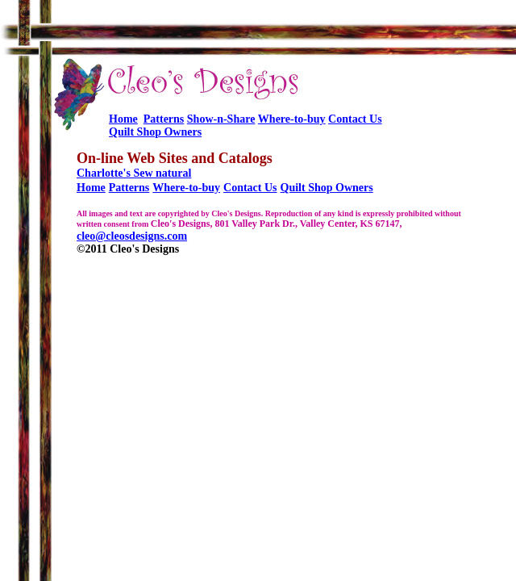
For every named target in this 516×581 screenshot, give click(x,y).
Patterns (164, 119)
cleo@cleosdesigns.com (132, 236)
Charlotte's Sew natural (134, 173)
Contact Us (355, 119)
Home (123, 119)
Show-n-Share (221, 119)
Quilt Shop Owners (155, 132)
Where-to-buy (292, 119)
